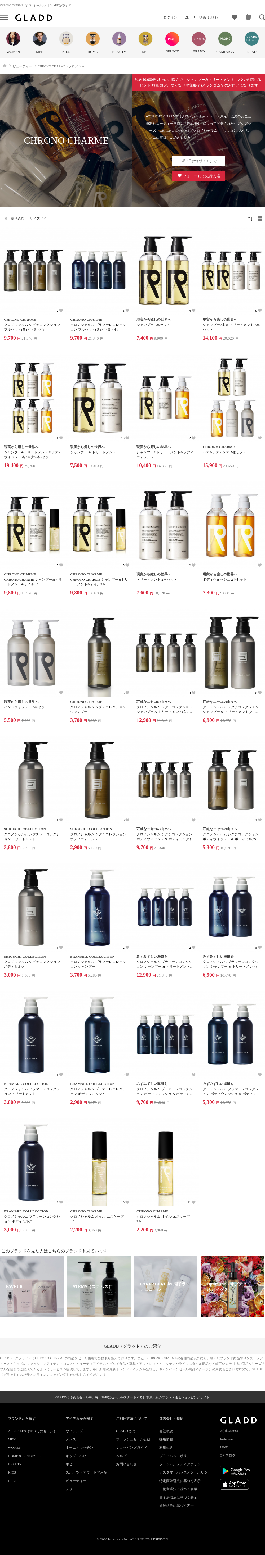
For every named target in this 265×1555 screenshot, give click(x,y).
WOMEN (14, 1447)
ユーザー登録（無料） (202, 17)
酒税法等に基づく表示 (176, 1506)
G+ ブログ (228, 1455)
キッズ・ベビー (78, 1456)
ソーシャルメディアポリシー (181, 1464)
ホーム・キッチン (79, 1447)
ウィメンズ (74, 1431)
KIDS (12, 1472)
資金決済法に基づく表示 (178, 1497)
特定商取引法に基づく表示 (180, 1481)
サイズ (35, 218)
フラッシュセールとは (133, 1439)
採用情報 (166, 1439)
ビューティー (76, 1481)
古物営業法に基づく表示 (178, 1489)
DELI (12, 1481)
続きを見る (182, 137)
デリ (69, 1489)
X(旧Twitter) (229, 1431)
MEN (12, 1439)
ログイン (170, 17)
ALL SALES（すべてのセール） (32, 1431)
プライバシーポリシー (176, 1456)
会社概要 (166, 1431)
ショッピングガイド (131, 1447)
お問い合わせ (126, 1464)
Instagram (227, 1439)
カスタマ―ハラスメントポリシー (185, 1472)
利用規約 (166, 1447)
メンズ (71, 1439)
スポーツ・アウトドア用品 (86, 1472)
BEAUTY (15, 1464)
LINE (224, 1447)
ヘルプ (121, 1456)
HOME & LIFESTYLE (24, 1456)
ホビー (71, 1464)
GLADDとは (125, 1431)
